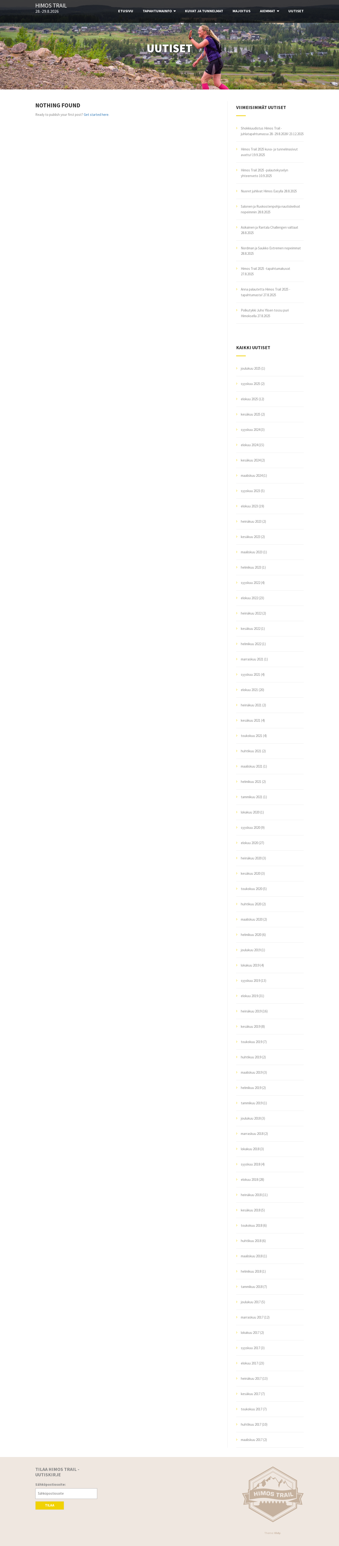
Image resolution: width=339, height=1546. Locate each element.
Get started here (96, 114)
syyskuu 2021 (250, 674)
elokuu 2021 (249, 690)
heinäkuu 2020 (251, 858)
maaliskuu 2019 (251, 1072)
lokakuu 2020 (250, 812)
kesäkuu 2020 (250, 873)
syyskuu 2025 (250, 383)
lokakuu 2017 (250, 1332)
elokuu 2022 (249, 598)
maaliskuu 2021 (251, 766)
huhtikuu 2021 (251, 751)
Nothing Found (57, 105)
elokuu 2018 (249, 1179)
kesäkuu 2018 (250, 1210)
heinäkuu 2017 (251, 1378)
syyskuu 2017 (250, 1348)
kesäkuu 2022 (250, 628)
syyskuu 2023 (250, 491)
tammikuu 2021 (251, 797)
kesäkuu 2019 (250, 1026)
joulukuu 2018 (251, 1118)
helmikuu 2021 (251, 781)
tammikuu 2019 (251, 1103)
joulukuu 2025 (251, 368)
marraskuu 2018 (252, 1133)
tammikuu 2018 (251, 1286)
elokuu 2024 (249, 445)
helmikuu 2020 (251, 934)
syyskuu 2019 (250, 980)
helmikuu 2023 (251, 567)
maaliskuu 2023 (251, 552)
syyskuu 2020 (250, 827)
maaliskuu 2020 (251, 919)
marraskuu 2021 (252, 659)
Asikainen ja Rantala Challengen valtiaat (269, 227)
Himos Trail (51, 5)
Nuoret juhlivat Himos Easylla (262, 191)
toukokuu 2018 (251, 1225)
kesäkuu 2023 (250, 536)
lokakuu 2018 (250, 1149)
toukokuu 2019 (251, 1042)
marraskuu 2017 (252, 1317)
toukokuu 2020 (251, 888)
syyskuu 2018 (250, 1164)
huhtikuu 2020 (251, 904)
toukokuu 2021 (251, 735)
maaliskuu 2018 (251, 1256)
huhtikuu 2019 (251, 1057)
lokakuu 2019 (250, 965)
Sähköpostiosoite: (50, 1484)
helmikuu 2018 (251, 1271)
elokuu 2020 (249, 843)
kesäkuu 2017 (250, 1394)
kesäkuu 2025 (250, 414)
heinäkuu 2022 (251, 613)
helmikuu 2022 (251, 644)
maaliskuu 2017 (251, 1439)
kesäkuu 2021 (250, 720)
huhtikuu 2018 (251, 1240)
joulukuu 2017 (251, 1302)
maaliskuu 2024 (251, 475)
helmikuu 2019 (251, 1087)
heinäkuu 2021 (251, 705)
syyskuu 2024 (250, 429)
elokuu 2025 (249, 399)
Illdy (277, 1533)
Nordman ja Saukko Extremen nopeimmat (271, 248)
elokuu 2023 (249, 506)
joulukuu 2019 (251, 950)
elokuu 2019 (249, 996)
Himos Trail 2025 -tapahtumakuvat (265, 268)
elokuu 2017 (249, 1363)
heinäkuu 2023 (251, 521)
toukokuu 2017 (251, 1409)
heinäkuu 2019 (251, 1011)
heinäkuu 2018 (251, 1195)
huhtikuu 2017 (251, 1424)
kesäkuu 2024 (250, 460)
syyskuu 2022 (250, 582)
